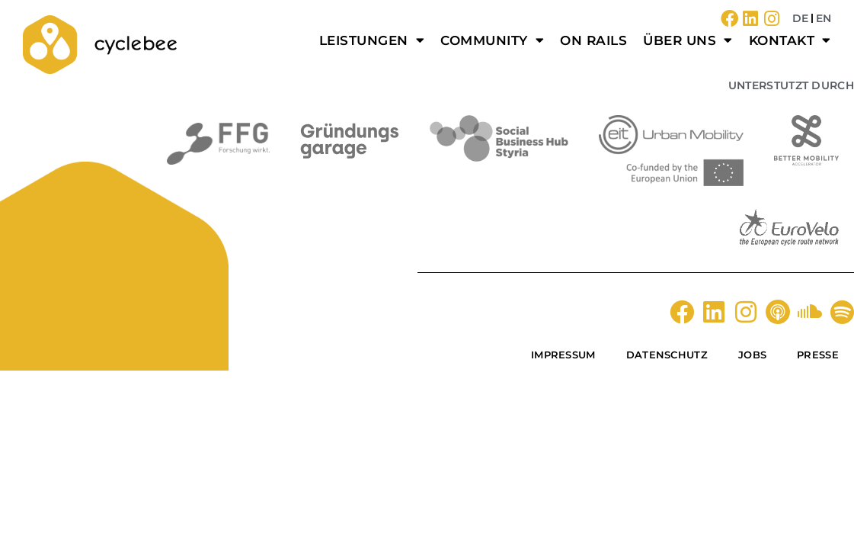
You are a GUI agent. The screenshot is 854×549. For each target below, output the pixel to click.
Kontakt (790, 40)
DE (800, 18)
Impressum (563, 354)
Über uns (688, 40)
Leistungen (372, 40)
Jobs (752, 354)
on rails (593, 40)
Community (492, 40)
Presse (818, 354)
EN (823, 18)
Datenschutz (667, 354)
